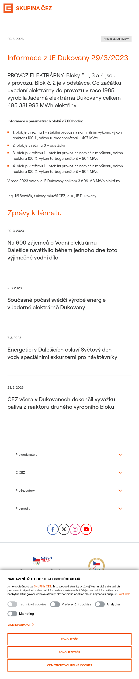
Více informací (20, 624)
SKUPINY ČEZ (42, 586)
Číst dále (124, 594)
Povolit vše (69, 639)
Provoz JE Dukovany (116, 38)
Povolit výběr (69, 652)
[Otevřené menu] (133, 8)
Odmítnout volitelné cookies (69, 665)
